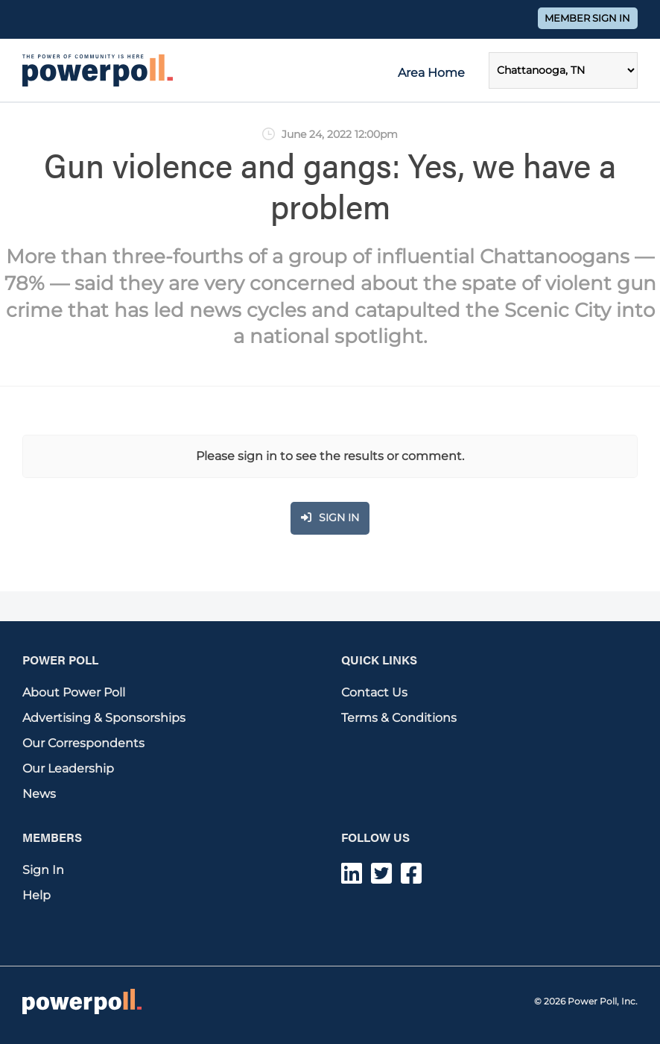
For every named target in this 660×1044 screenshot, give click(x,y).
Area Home (431, 73)
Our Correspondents (83, 743)
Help (36, 895)
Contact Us (374, 692)
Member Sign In (587, 18)
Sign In (43, 870)
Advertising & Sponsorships (103, 718)
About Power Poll (73, 692)
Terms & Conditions (399, 718)
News (39, 794)
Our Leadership (68, 768)
